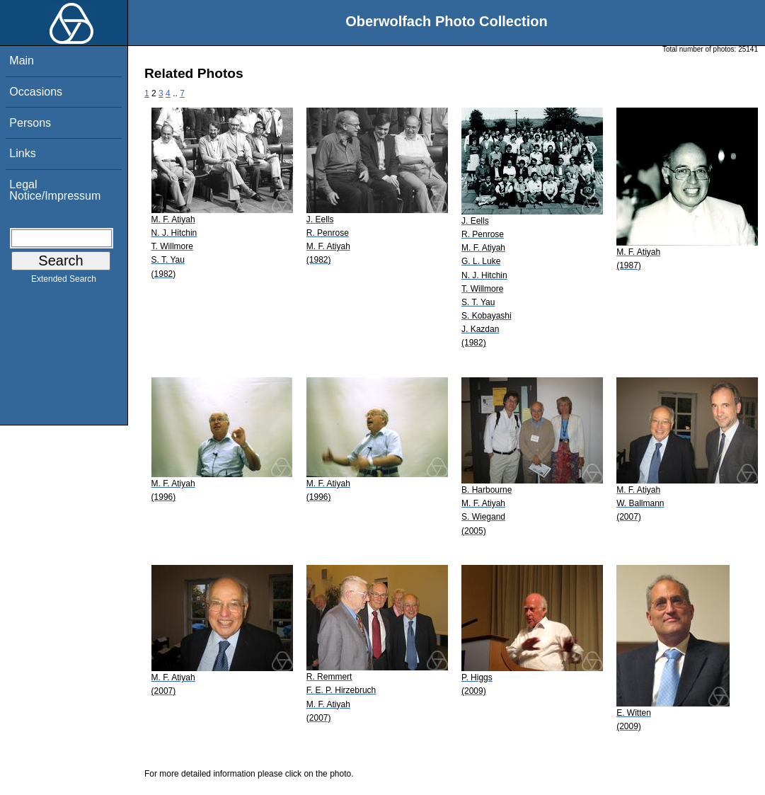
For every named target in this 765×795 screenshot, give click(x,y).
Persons (30, 123)
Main (21, 61)
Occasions (35, 92)
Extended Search (63, 282)
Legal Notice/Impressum (54, 190)
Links (22, 153)
